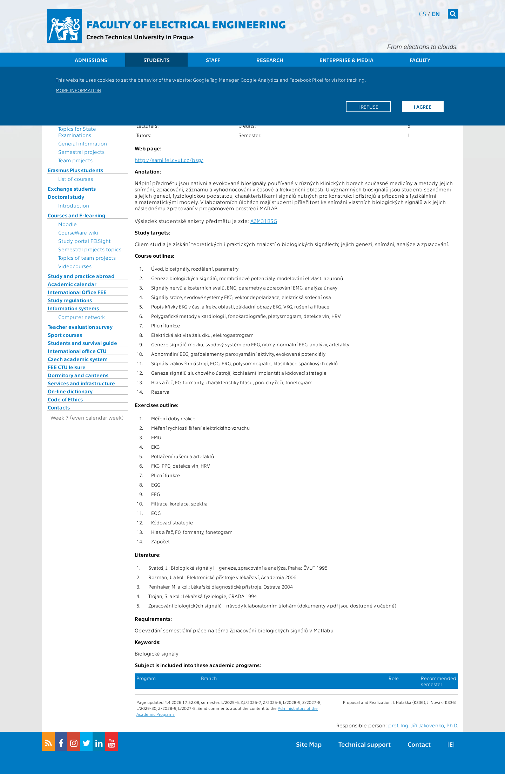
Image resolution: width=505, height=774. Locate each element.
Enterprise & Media (346, 60)
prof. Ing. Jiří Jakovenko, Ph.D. (423, 725)
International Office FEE (77, 292)
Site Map (309, 744)
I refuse (368, 106)
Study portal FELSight (84, 241)
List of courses (75, 179)
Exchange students (72, 188)
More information (78, 90)
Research (269, 60)
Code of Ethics (65, 399)
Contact (419, 744)
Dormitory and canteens (78, 375)
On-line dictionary (70, 391)
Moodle (67, 224)
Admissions (91, 60)
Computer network (81, 317)
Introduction (73, 205)
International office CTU (77, 351)
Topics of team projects (87, 257)
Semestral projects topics (89, 249)
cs (422, 13)
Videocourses (75, 266)
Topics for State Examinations (77, 131)
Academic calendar (72, 284)
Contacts (59, 407)
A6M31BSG (263, 221)
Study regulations (70, 300)
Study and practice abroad (81, 276)
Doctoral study (66, 197)
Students (156, 60)
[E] (450, 744)
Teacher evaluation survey (80, 327)
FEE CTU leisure (67, 367)
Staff (213, 60)
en (436, 13)
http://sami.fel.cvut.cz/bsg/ (169, 160)
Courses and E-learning (76, 215)
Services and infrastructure (81, 383)
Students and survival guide (82, 343)
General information (82, 143)
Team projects (75, 160)
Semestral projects (81, 152)
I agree (422, 106)
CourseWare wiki (78, 232)
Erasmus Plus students (75, 170)
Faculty (420, 60)
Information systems (73, 308)
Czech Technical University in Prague (140, 36)
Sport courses (65, 335)
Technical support (364, 744)
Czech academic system (78, 359)
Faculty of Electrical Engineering (186, 24)
